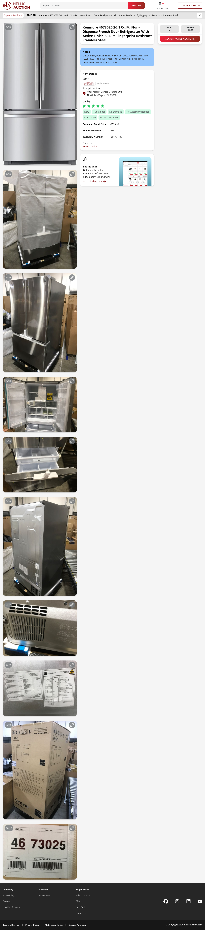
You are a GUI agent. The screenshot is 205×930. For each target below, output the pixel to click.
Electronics (90, 146)
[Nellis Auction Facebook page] (165, 901)
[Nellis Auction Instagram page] (177, 901)
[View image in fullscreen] (72, 27)
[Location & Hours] (11, 907)
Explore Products (13, 15)
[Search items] (85, 5)
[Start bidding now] (94, 181)
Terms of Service (11, 924)
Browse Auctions (77, 924)
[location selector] (161, 5)
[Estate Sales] (45, 895)
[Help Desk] (80, 907)
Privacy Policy (32, 924)
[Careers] (6, 901)
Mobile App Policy (54, 924)
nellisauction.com (193, 924)
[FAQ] (78, 901)
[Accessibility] (8, 895)
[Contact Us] (81, 912)
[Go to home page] (16, 6)
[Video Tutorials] (83, 895)
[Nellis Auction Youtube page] (200, 901)
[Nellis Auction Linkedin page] (188, 901)
